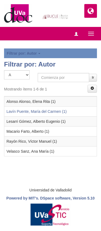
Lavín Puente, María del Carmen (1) (36, 111)
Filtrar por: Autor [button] (23, 53)
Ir (93, 77)
